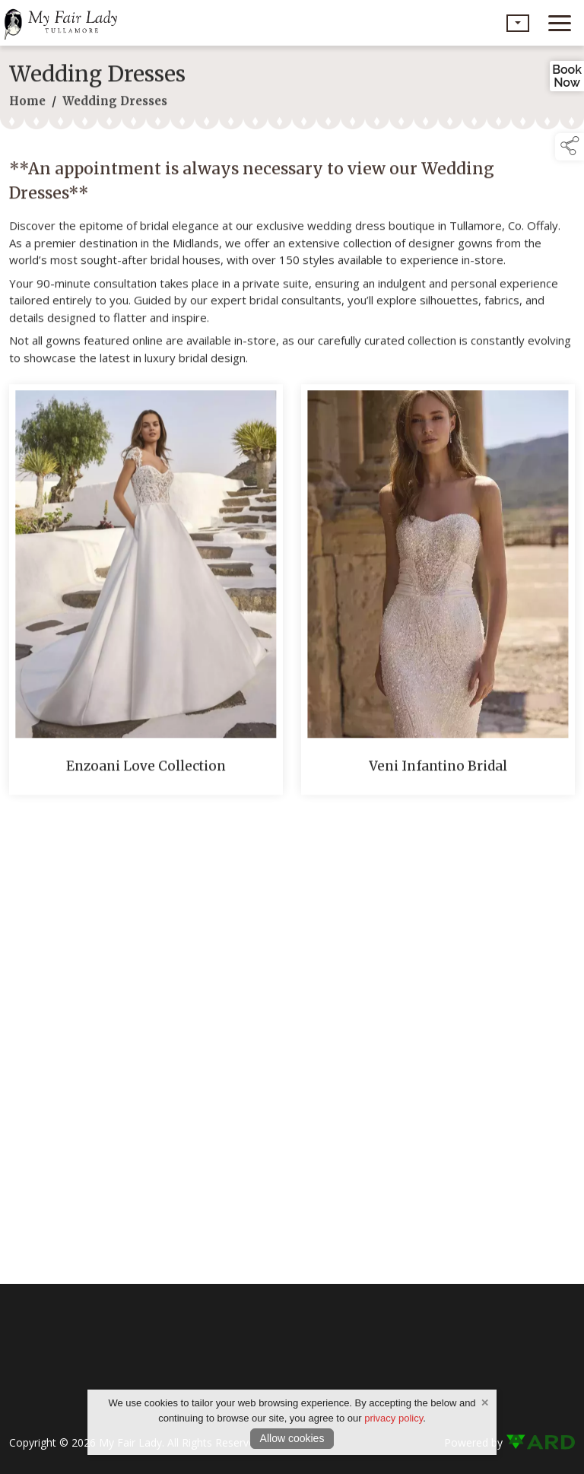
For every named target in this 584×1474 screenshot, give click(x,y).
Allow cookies (292, 1438)
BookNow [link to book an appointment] (567, 76)
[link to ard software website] (540, 1442)
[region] (292, 259)
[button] (517, 23)
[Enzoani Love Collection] (146, 592)
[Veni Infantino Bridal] (438, 592)
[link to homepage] (64, 23)
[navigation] (559, 22)
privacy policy (393, 1418)
